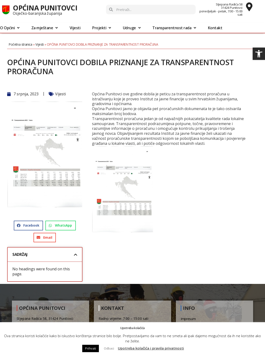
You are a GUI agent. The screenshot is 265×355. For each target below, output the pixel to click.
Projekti (101, 28)
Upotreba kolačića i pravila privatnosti (151, 348)
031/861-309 (122, 320)
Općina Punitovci (45, 7)
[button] (259, 54)
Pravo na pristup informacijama (204, 321)
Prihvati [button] (90, 348)
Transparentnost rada (174, 28)
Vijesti (75, 27)
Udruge (132, 28)
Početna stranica (25, 44)
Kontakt (215, 27)
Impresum (188, 314)
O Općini (9, 28)
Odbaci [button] (109, 348)
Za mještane (44, 28)
